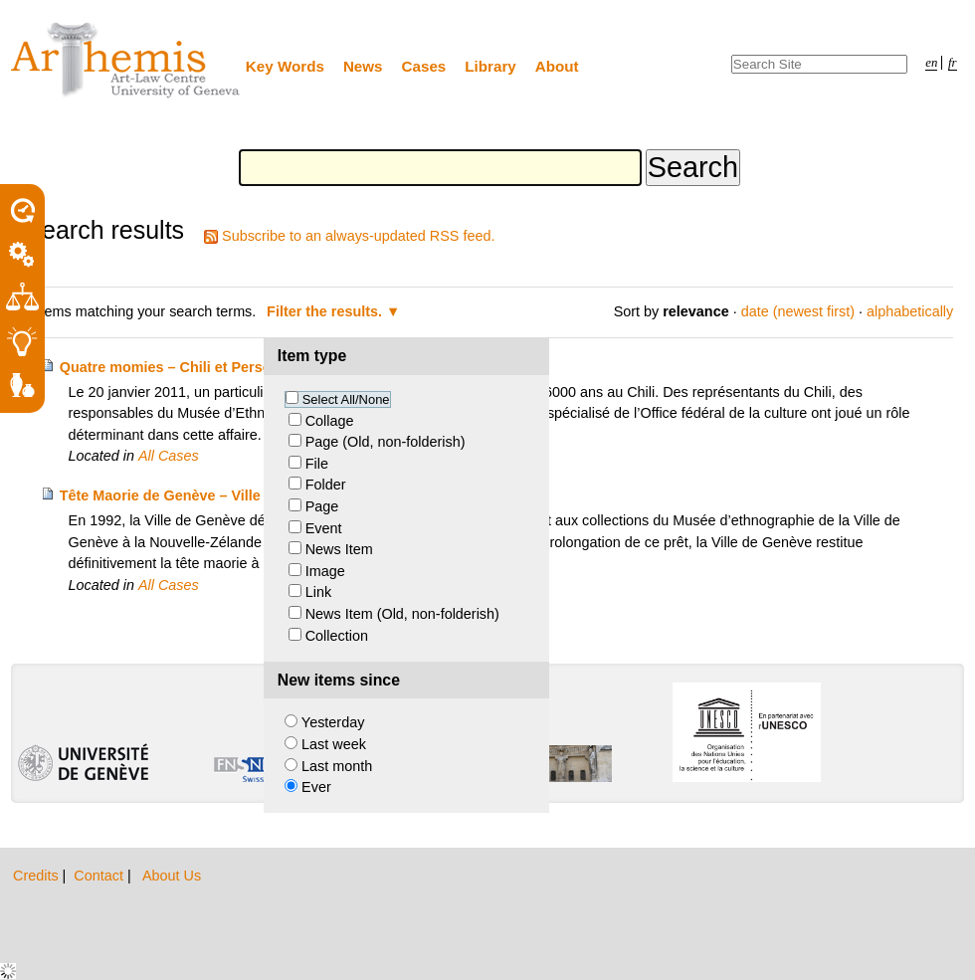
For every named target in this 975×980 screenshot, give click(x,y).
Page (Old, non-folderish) (385, 442)
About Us (171, 875)
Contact (100, 875)
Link (318, 592)
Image (325, 571)
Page (322, 506)
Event (323, 528)
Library (490, 66)
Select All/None (346, 399)
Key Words (285, 66)
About (557, 66)
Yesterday (332, 722)
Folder (325, 484)
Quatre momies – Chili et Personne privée (201, 367)
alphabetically (910, 311)
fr (952, 63)
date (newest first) (798, 311)
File (316, 464)
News (363, 66)
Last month (336, 766)
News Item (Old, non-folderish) (402, 614)
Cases (424, 66)
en (931, 63)
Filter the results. (326, 311)
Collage (329, 421)
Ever (316, 787)
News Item (339, 549)
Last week (333, 744)
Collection (336, 636)
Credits (38, 875)
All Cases (168, 456)
